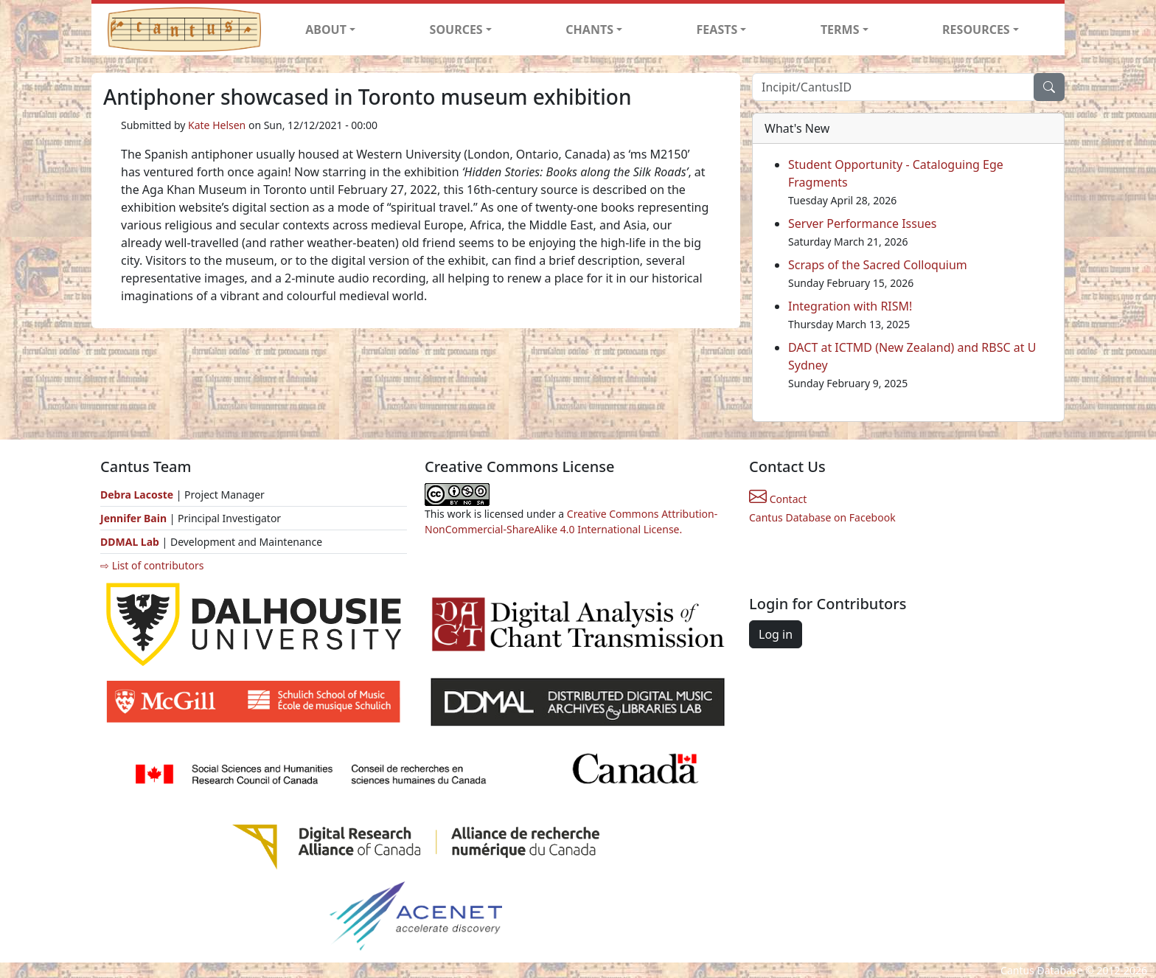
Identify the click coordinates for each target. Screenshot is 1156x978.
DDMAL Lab (129, 542)
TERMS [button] (840, 29)
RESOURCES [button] (976, 29)
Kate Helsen (217, 125)
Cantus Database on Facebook (822, 517)
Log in (776, 634)
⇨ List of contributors (151, 565)
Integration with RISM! (850, 306)
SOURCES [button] (456, 29)
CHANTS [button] (589, 29)
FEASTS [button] (717, 29)
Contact (778, 499)
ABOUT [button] (326, 29)
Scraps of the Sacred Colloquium (877, 265)
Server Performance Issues (862, 223)
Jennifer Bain (135, 518)
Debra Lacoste (136, 495)
